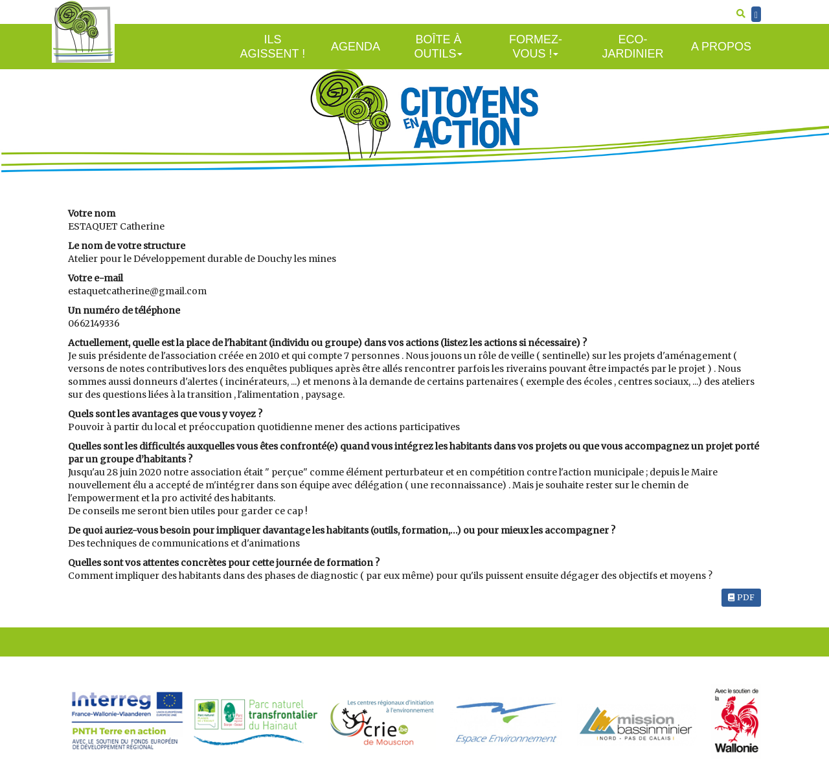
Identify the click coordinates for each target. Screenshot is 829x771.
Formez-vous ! (535, 47)
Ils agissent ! (273, 47)
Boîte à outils (438, 47)
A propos (721, 46)
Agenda (355, 46)
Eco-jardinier (632, 47)
